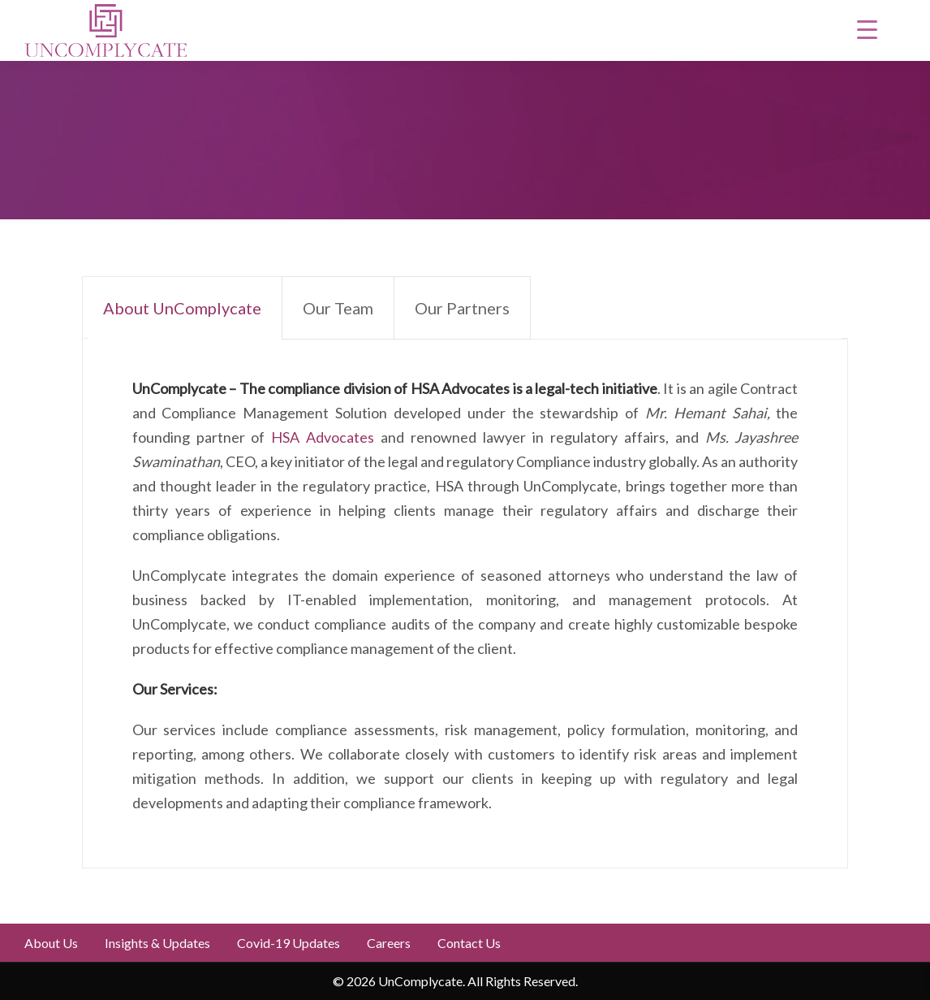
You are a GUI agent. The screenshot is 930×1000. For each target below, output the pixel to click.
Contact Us (469, 942)
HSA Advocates (322, 437)
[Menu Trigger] (867, 28)
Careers (389, 942)
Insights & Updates (157, 942)
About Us (51, 942)
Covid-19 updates (288, 942)
